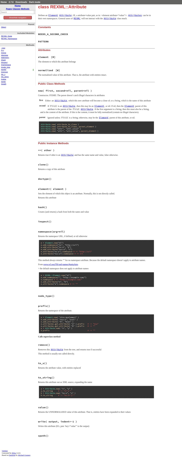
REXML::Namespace (9, 39)
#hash (3, 60)
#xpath (3, 84)
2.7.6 (11, 2)
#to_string (5, 77)
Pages (9, 9)
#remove (4, 72)
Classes (16, 9)
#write (3, 82)
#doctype (4, 55)
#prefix (3, 70)
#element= (5, 58)
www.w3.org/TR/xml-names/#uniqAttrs (60, 264)
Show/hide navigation (17, 18)
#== (2, 50)
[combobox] (17, 12)
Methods (25, 9)
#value (3, 79)
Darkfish (12, 455)
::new (3, 48)
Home (4, 2)
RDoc (14, 453)
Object (3, 27)
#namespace (6, 65)
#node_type (5, 67)
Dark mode (34, 2)
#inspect (4, 62)
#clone (3, 53)
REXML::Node (6, 36)
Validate (5, 451)
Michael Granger (24, 455)
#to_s (3, 74)
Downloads (21, 2)
